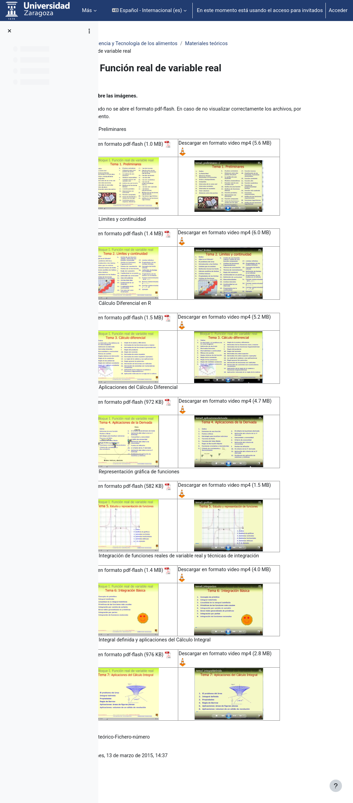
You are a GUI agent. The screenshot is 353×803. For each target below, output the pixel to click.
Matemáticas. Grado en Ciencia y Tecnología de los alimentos (182, 44)
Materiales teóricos (282, 44)
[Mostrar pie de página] (336, 786)
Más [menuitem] (87, 10)
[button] (149, 10)
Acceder (338, 10)
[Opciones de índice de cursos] (89, 31)
